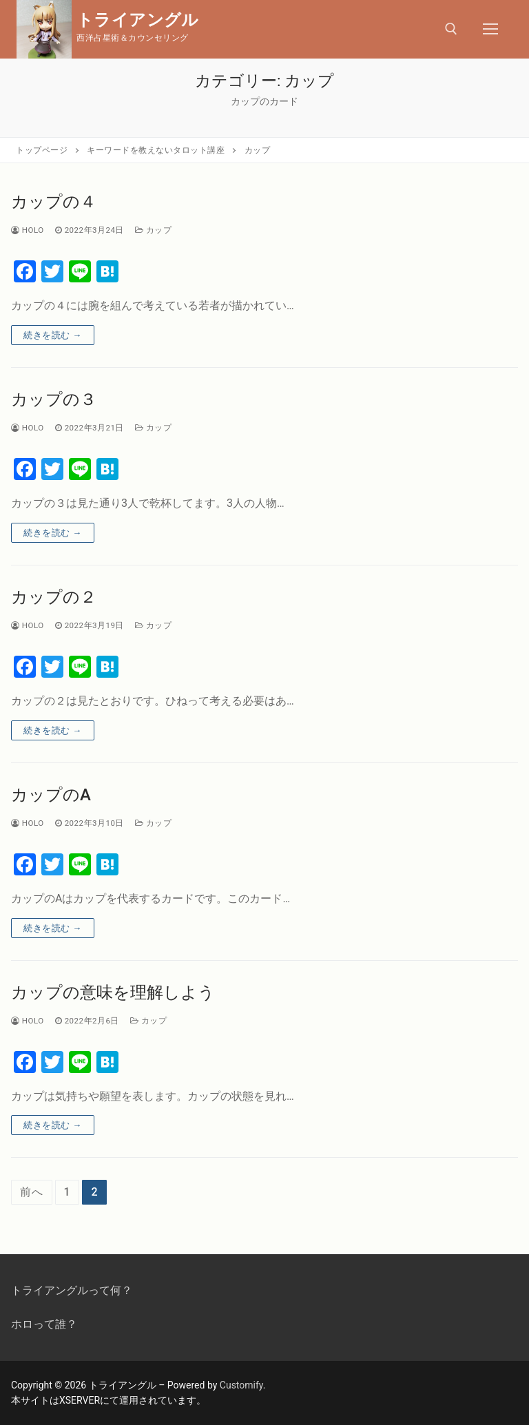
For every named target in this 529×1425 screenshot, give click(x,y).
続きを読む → (52, 335)
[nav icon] (490, 29)
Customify (241, 1385)
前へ (31, 1191)
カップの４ (53, 201)
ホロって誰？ (44, 1324)
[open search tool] (451, 29)
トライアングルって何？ (71, 1290)
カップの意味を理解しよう (113, 992)
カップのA (51, 794)
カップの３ (53, 399)
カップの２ (53, 597)
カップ (153, 230)
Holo (27, 230)
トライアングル (137, 20)
